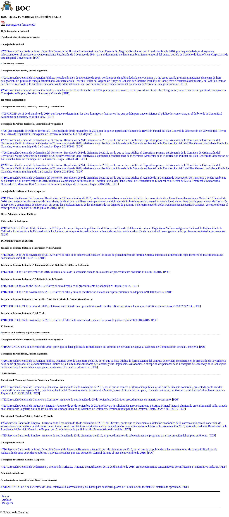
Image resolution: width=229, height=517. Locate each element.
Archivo (6, 499)
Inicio (5, 496)
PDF (36, 57)
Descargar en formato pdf (20, 24)
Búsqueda (7, 502)
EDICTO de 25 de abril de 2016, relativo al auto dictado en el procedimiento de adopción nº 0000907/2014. (69, 285)
